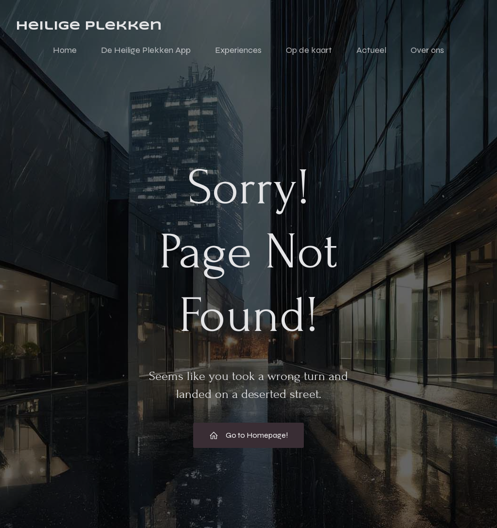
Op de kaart (309, 50)
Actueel (371, 50)
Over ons (427, 50)
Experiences (238, 50)
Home (65, 50)
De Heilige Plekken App (146, 50)
